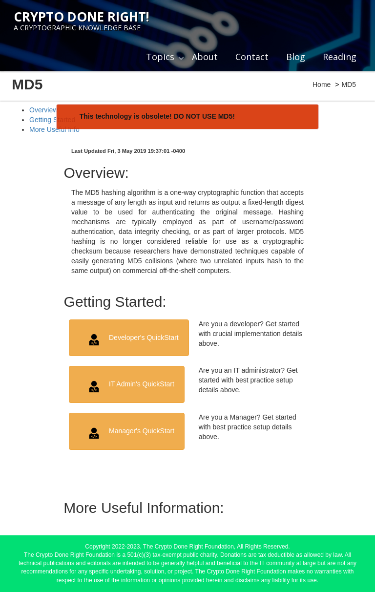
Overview (43, 110)
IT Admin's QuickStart (130, 386)
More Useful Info (54, 129)
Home (321, 84)
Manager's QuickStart (130, 433)
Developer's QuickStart (132, 339)
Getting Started (52, 120)
